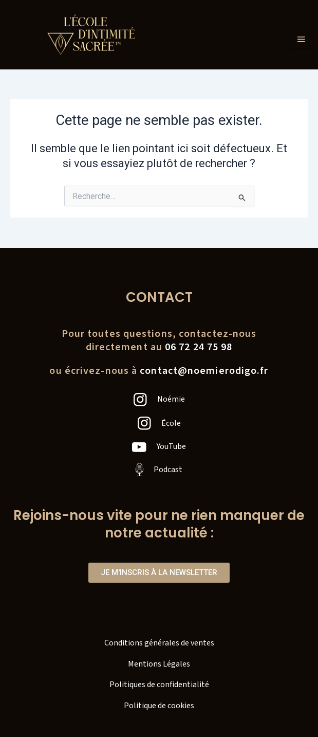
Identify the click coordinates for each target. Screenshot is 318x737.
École (171, 423)
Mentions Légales (159, 664)
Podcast (168, 469)
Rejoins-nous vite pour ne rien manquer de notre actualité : (159, 524)
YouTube (171, 446)
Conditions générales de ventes (159, 643)
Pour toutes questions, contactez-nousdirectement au (159, 340)
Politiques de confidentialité (159, 684)
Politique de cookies (159, 705)
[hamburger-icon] (301, 40)
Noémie (171, 399)
